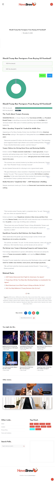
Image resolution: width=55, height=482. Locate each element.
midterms (23, 301)
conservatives (10, 299)
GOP (30, 299)
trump (27, 304)
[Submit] (24, 447)
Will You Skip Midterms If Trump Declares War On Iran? (23, 289)
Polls (28, 294)
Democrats (21, 299)
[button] (28, 64)
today (24, 304)
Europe (36, 424)
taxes (50, 302)
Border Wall (37, 297)
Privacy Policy (4, 430)
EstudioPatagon (32, 476)
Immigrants (48, 299)
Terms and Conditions (6, 433)
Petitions (38, 429)
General (32, 427)
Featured (42, 424)
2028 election (19, 297)
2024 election (12, 297)
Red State (13, 302)
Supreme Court (44, 302)
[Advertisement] (27, 18)
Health (37, 427)
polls (4, 302)
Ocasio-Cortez (41, 301)
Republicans (24, 302)
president (8, 302)
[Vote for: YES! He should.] (27, 64)
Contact (3, 427)
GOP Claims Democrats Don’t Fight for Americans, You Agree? (25, 278)
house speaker (38, 299)
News (49, 427)
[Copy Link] (27, 318)
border (32, 297)
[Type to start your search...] (13, 446)
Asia (31, 424)
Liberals (15, 301)
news (36, 301)
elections (26, 299)
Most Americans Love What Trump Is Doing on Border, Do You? (25, 286)
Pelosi (46, 301)
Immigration (5, 301)
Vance (30, 304)
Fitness (48, 424)
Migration (32, 301)
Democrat (16, 299)
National (44, 427)
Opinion (32, 429)
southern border (37, 302)
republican (18, 302)
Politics (50, 301)
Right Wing (30, 302)
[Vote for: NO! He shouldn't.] (27, 70)
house (32, 299)
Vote (49, 76)
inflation (11, 301)
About (2, 424)
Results (42, 76)
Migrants (28, 301)
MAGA (18, 301)
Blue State (28, 297)
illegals (43, 299)
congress (43, 297)
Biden (24, 297)
